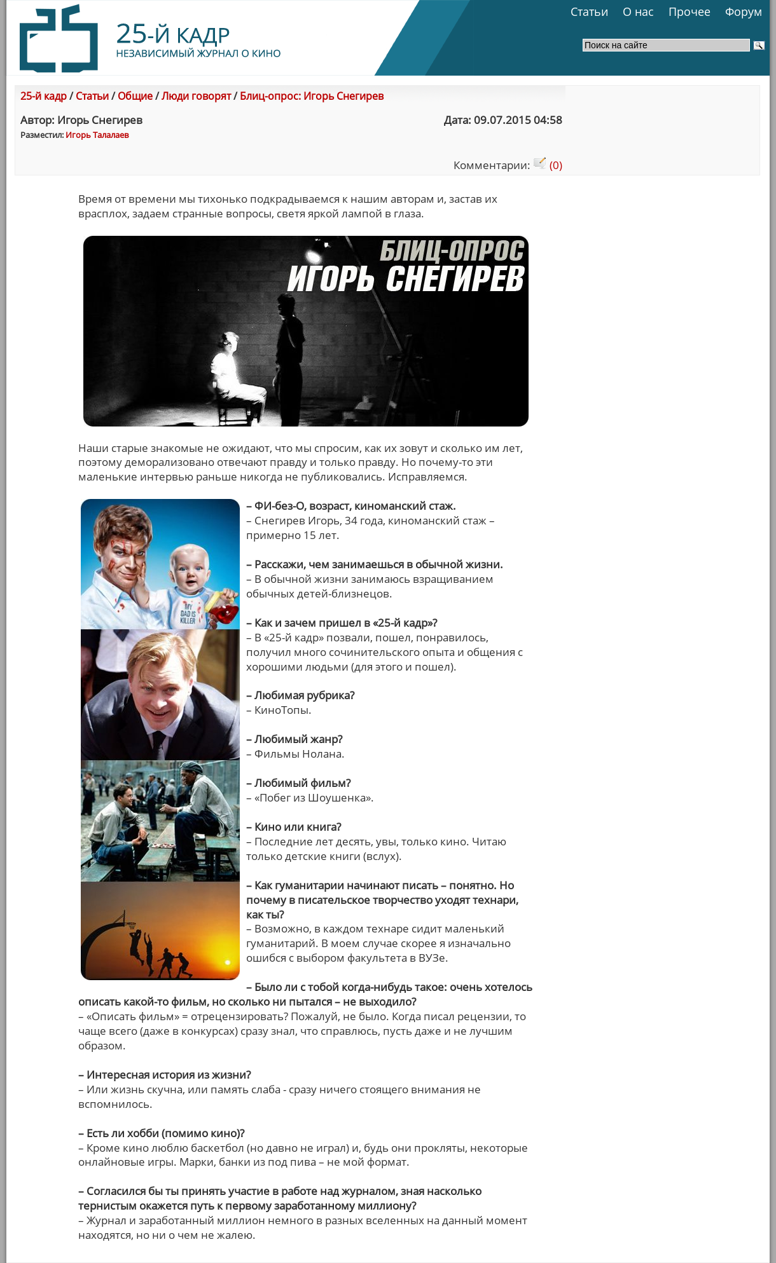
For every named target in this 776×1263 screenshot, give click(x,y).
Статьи (589, 11)
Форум (743, 11)
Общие (135, 96)
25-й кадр (43, 96)
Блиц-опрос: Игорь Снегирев (312, 96)
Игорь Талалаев (97, 134)
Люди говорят (196, 96)
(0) (547, 165)
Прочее (689, 11)
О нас (638, 11)
